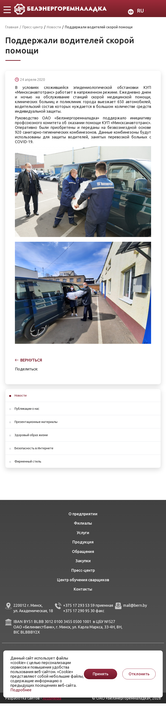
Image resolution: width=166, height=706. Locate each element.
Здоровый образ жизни (31, 437)
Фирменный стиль (27, 464)
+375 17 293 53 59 (79, 608)
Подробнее (21, 690)
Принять (101, 674)
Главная (11, 30)
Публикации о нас (26, 411)
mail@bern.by (135, 608)
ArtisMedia (52, 700)
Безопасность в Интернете (33, 451)
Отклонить (139, 674)
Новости (20, 398)
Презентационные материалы (35, 424)
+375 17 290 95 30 (79, 613)
